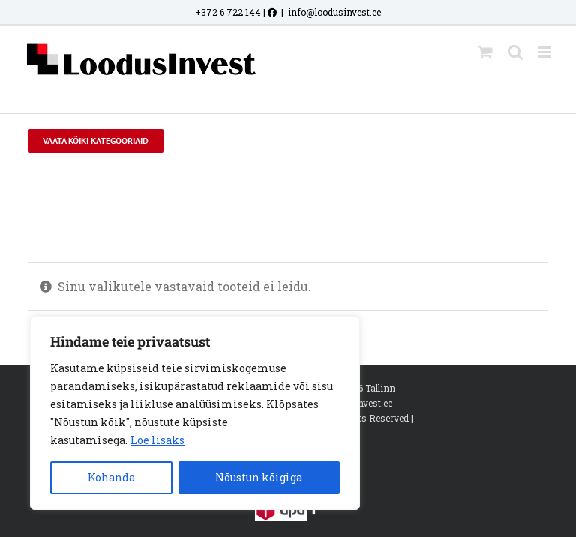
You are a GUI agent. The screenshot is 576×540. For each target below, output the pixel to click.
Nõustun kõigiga (258, 477)
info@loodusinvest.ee (334, 12)
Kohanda (111, 477)
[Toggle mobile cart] (485, 52)
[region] (195, 413)
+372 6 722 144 (228, 12)
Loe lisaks (157, 440)
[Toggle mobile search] (515, 52)
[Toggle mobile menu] (546, 52)
